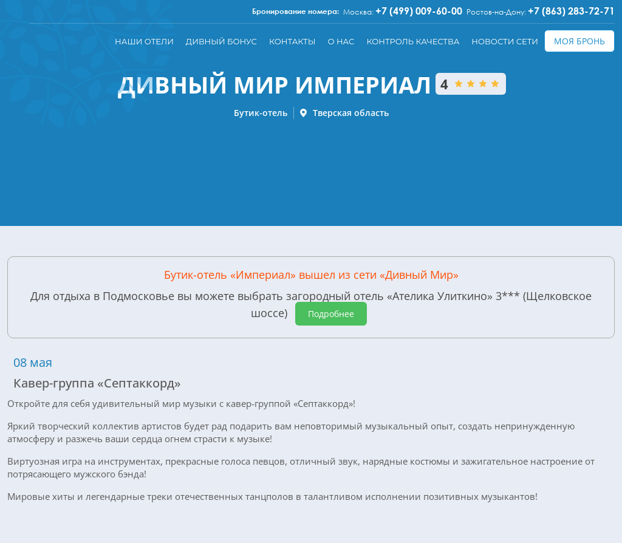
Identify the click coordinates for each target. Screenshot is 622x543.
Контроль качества (412, 41)
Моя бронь (579, 41)
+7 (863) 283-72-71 (571, 11)
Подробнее (331, 313)
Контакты (292, 41)
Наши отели (144, 41)
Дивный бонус (221, 41)
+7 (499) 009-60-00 (418, 11)
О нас (340, 41)
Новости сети (504, 41)
